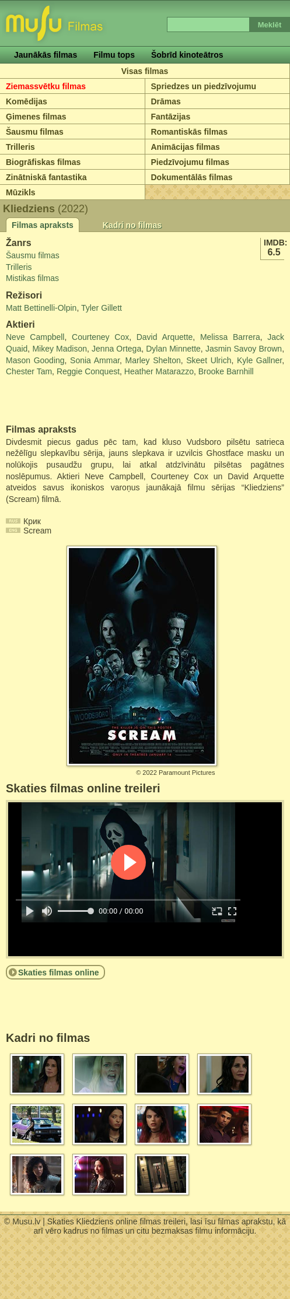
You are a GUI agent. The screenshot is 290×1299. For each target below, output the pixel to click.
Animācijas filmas (185, 147)
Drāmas (166, 101)
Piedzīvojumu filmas (190, 162)
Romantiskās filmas (189, 131)
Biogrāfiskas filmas (43, 162)
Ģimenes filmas (36, 116)
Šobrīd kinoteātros (187, 54)
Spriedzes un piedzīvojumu (203, 86)
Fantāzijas (171, 116)
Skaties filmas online (58, 972)
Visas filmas (145, 71)
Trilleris (20, 147)
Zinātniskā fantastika (46, 177)
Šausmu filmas (35, 131)
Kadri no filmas (132, 225)
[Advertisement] (74, 401)
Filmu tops (114, 54)
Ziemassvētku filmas (46, 86)
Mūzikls (21, 192)
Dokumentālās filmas (192, 177)
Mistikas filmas (32, 278)
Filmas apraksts (43, 225)
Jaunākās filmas (45, 54)
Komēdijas (26, 101)
